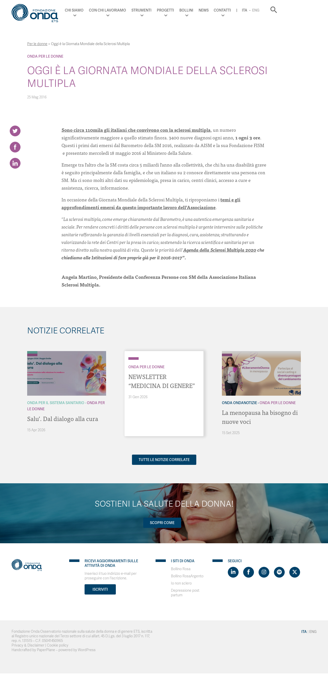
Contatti (255, 10)
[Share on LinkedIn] (15, 164)
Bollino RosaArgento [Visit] (187, 575)
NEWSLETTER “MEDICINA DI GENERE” (162, 380)
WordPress (87, 649)
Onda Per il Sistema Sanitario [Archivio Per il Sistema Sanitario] (55, 403)
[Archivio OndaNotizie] (227, 352)
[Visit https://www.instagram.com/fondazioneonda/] (264, 572)
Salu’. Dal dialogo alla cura (62, 418)
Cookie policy (57, 645)
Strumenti (175, 10)
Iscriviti (100, 589)
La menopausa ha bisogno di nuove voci (260, 416)
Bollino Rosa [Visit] (180, 568)
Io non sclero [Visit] (181, 583)
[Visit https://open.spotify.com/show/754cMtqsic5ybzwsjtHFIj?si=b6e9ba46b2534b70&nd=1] (279, 572)
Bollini (219, 10)
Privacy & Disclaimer (28, 645)
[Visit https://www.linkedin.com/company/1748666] (233, 572)
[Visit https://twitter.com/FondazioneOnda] (295, 572)
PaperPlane (46, 649)
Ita (278, 10)
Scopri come (162, 522)
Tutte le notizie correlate (164, 459)
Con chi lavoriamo (140, 10)
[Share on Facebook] (15, 147)
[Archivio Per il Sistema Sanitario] (32, 352)
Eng (289, 10)
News (237, 10)
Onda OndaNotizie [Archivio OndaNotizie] (239, 403)
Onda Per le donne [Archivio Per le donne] (45, 56)
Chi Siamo (107, 10)
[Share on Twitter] (15, 131)
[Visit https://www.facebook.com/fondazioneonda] (248, 572)
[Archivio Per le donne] (32, 355)
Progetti (198, 10)
